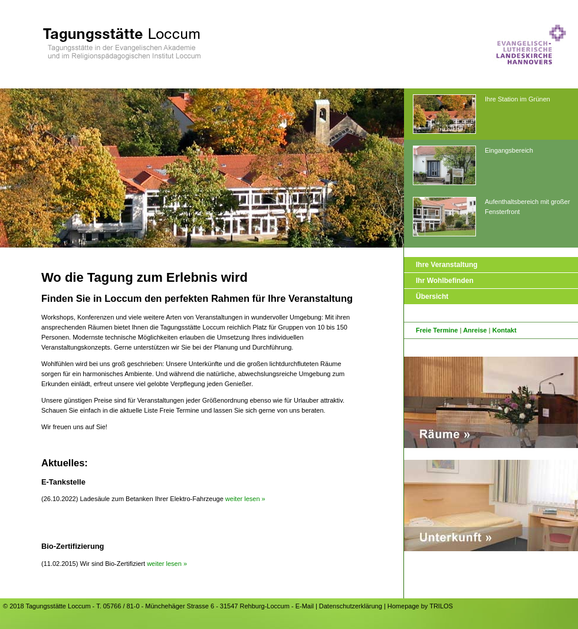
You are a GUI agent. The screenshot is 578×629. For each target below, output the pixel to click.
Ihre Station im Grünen (481, 114)
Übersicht (432, 296)
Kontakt (504, 330)
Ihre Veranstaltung (447, 265)
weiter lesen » (245, 498)
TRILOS (441, 606)
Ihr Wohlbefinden (445, 280)
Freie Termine (437, 330)
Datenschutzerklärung (350, 606)
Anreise (475, 330)
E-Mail (304, 606)
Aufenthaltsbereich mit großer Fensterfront (491, 217)
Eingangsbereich (473, 166)
